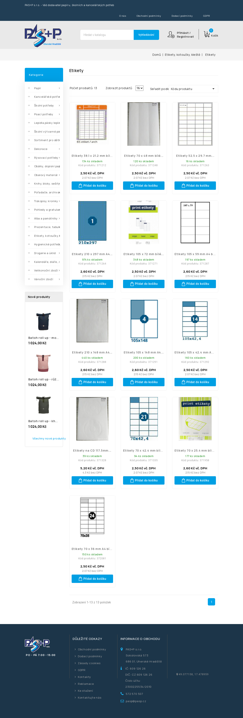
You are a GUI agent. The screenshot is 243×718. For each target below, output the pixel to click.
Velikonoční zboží (46, 270)
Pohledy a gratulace (47, 209)
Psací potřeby (43, 114)
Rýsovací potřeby (46, 158)
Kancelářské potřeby (47, 97)
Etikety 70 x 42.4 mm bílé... (144, 450)
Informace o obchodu (140, 639)
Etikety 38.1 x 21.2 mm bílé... (93, 156)
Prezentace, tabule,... (47, 227)
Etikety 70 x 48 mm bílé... (143, 156)
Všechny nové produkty (49, 438)
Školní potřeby (44, 105)
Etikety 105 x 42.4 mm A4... (195, 352)
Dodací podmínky (182, 15)
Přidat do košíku (92, 186)
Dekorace (40, 149)
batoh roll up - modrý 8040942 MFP (55, 338)
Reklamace (86, 684)
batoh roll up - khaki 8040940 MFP (55, 421)
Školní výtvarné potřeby (47, 131)
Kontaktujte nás (89, 697)
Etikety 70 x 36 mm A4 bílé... (93, 549)
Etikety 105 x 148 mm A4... (144, 352)
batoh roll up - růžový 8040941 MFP (55, 379)
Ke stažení (85, 691)
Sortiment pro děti (47, 140)
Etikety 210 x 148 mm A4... (92, 352)
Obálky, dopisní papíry (47, 166)
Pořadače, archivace (47, 192)
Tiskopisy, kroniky (46, 201)
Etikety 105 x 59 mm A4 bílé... (197, 254)
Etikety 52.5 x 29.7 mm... (195, 156)
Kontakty (84, 677)
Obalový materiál (46, 175)
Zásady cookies (89, 663)
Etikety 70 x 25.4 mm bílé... (195, 450)
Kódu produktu (193, 88)
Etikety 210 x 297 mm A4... (92, 254)
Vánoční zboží (43, 279)
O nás (122, 15)
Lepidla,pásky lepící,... (47, 123)
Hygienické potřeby (47, 244)
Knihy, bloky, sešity (47, 183)
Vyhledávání (146, 34)
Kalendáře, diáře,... (47, 262)
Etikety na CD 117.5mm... (92, 450)
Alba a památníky (46, 218)
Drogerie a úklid (45, 253)
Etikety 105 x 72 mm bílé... (143, 254)
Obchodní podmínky (149, 15)
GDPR (206, 15)
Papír (37, 88)
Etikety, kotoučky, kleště (47, 236)
